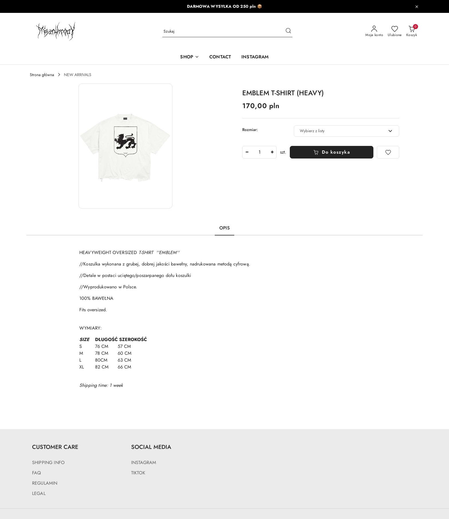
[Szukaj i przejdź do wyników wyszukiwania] (288, 31)
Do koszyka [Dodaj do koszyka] (331, 152)
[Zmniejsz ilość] (247, 152)
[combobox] (346, 131)
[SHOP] (189, 57)
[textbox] (339, 131)
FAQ (36, 473)
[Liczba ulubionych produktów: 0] (394, 31)
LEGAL (39, 493)
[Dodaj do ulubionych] (388, 152)
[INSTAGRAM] (255, 57)
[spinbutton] (259, 152)
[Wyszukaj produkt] (227, 31)
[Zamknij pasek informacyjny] (416, 6)
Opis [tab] (224, 228)
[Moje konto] (374, 31)
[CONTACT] (220, 57)
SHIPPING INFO (48, 462)
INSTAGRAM (143, 462)
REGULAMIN (44, 483)
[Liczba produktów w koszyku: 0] (411, 31)
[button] (125, 146)
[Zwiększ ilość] (272, 152)
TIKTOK (138, 473)
